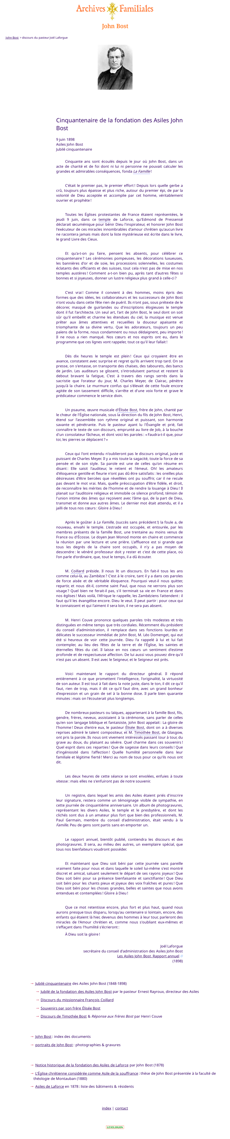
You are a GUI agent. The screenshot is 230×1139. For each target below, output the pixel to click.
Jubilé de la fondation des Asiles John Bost (76, 991)
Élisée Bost (134, 727)
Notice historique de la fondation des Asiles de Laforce (82, 1065)
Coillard (77, 570)
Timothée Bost (146, 732)
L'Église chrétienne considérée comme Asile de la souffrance (86, 1073)
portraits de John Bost (54, 1044)
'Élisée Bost (127, 409)
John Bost (43, 1036)
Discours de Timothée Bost (64, 1016)
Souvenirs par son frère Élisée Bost (70, 1008)
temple (105, 219)
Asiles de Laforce (49, 1086)
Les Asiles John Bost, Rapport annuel (148, 956)
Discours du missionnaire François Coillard (77, 999)
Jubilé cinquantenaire (53, 983)
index (106, 1108)
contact (121, 1108)
